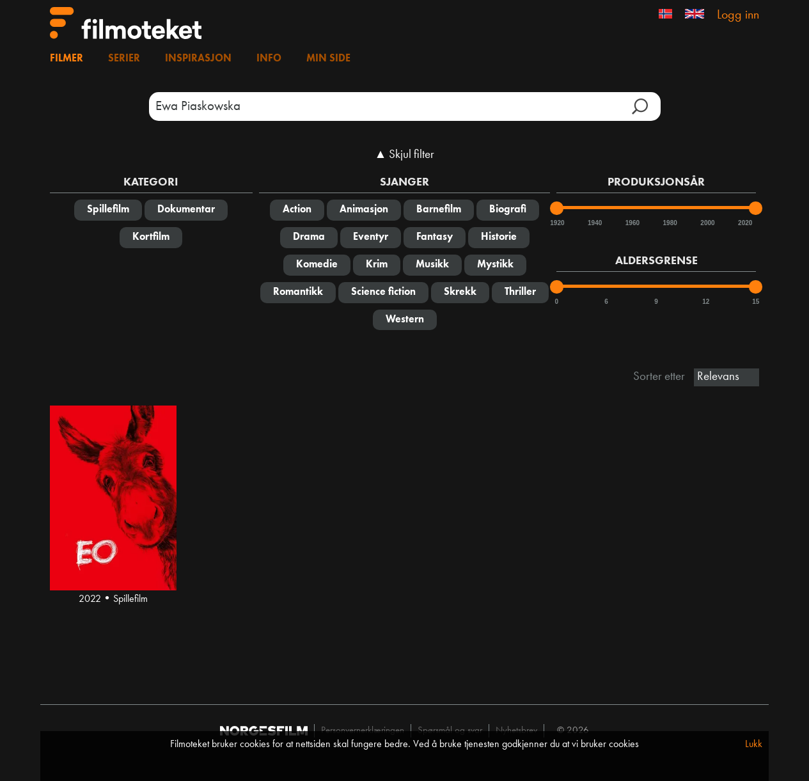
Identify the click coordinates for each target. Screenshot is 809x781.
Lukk (753, 744)
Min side (328, 59)
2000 (706, 222)
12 (705, 301)
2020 (744, 222)
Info (268, 59)
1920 (556, 222)
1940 (594, 222)
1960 (631, 222)
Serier (124, 59)
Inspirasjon (198, 59)
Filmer (66, 59)
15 (755, 301)
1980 (669, 222)
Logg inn (738, 15)
